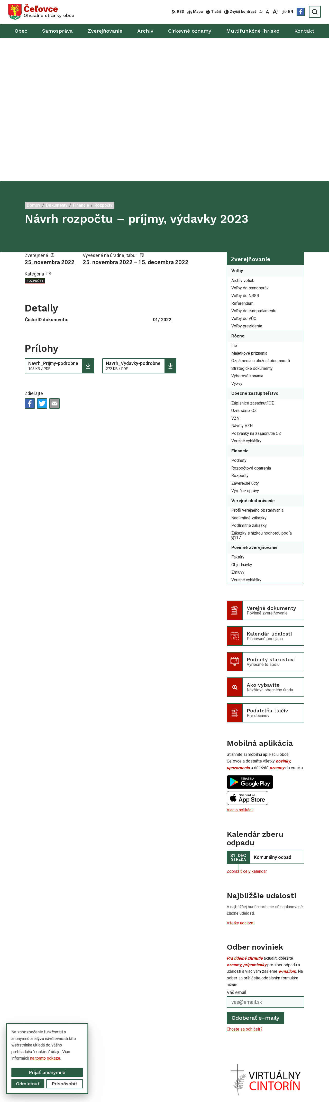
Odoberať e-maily (256, 874)
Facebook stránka (267, 1064)
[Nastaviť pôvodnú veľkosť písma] (267, 12)
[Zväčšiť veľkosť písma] (275, 12)
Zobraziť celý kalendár (247, 728)
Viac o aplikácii (240, 666)
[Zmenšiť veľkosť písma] (261, 12)
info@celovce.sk (266, 1059)
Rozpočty (34, 138)
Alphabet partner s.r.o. (176, 1088)
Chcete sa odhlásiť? (244, 886)
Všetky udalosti (240, 779)
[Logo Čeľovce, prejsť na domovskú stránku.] (41, 12)
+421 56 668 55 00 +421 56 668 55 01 (286, 1053)
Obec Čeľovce (242, 1088)
